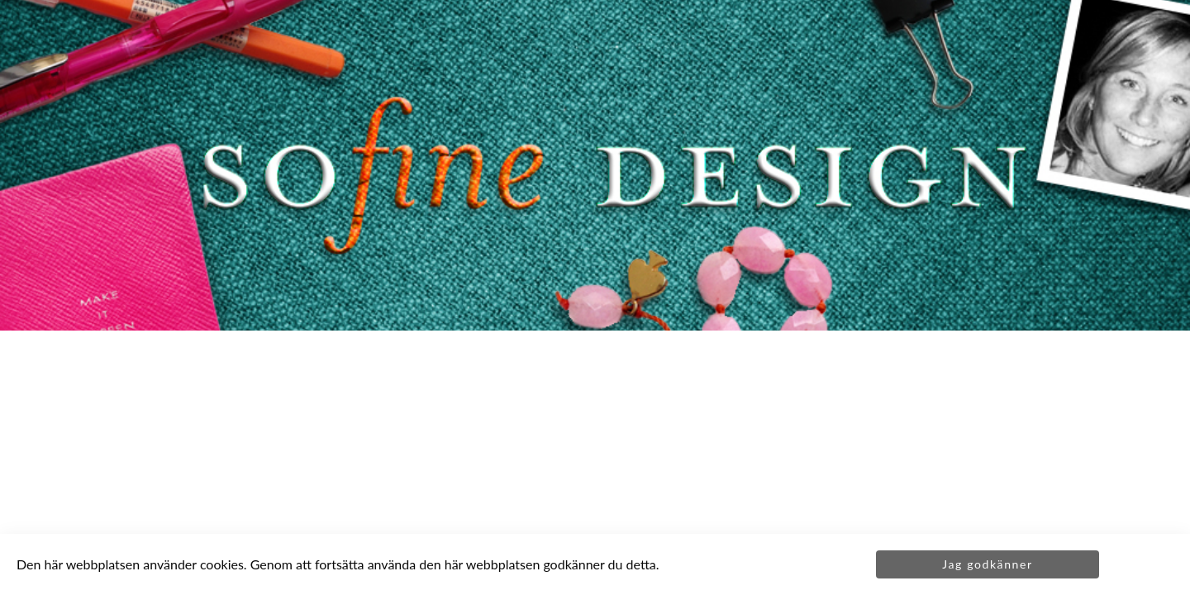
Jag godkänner (987, 564)
